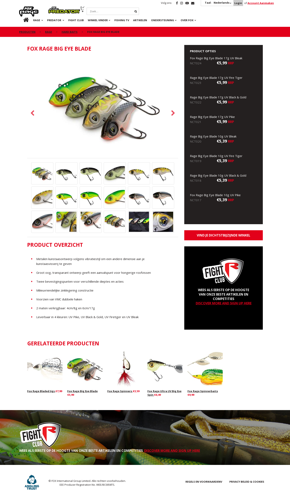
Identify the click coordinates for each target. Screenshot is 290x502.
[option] (102, 107)
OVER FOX (187, 20)
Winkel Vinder (98, 20)
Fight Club (76, 20)
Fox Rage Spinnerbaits (202, 391)
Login (238, 3)
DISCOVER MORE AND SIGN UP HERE (224, 303)
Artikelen (140, 20)
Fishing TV (121, 20)
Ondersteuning (162, 20)
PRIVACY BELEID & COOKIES (246, 481)
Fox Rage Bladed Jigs (41, 391)
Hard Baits (70, 32)
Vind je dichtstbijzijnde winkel (223, 235)
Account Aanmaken (261, 3)
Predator (55, 8)
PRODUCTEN (27, 32)
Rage (23, 8)
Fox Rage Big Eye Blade (82, 391)
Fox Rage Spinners (120, 391)
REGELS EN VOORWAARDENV (203, 481)
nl (22, 20)
